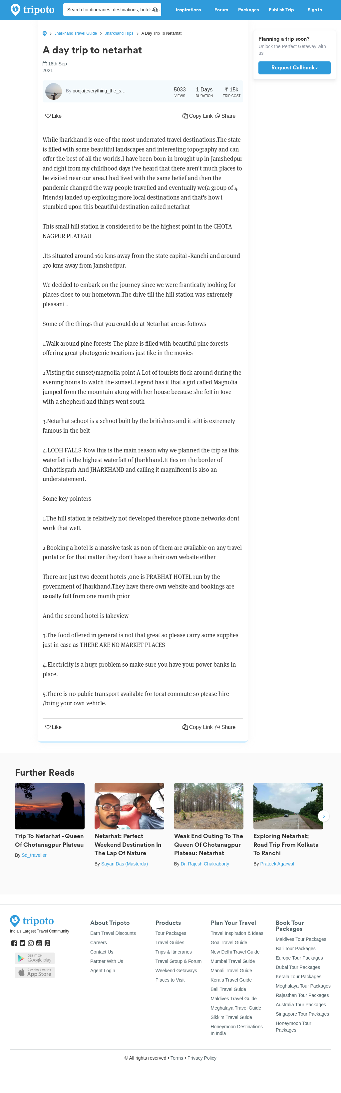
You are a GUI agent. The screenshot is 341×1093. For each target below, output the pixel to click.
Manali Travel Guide (231, 970)
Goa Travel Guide (229, 942)
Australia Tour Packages (301, 1004)
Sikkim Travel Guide (231, 1017)
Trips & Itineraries (174, 952)
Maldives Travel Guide (234, 998)
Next (323, 816)
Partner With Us (106, 961)
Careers (98, 942)
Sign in (315, 10)
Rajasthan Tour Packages (302, 995)
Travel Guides (170, 942)
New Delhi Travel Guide (235, 952)
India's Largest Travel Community (39, 931)
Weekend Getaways (176, 970)
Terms (176, 1058)
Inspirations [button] (190, 10)
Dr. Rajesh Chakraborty (205, 863)
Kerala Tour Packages (298, 976)
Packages (248, 10)
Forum (221, 10)
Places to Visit (170, 980)
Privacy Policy (201, 1058)
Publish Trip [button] (283, 10)
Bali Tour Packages (296, 948)
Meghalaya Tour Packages (303, 986)
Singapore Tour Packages (302, 1014)
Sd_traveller (34, 855)
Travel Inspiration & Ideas (237, 933)
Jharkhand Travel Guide (76, 33)
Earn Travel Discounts (113, 933)
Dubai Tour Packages (298, 967)
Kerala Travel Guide (231, 980)
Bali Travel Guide (228, 989)
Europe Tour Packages (299, 958)
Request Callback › (294, 67)
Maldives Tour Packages (301, 939)
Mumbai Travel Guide (233, 961)
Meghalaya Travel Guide (236, 1008)
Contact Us (101, 952)
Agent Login (102, 970)
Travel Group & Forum (179, 961)
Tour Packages (171, 933)
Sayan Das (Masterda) (124, 863)
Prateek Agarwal (277, 863)
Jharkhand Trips (119, 33)
